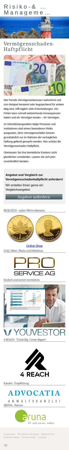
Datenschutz (47, 434)
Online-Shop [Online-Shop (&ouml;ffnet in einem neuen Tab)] (34, 245)
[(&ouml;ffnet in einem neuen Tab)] (34, 228)
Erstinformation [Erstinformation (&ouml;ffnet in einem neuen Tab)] (12, 437)
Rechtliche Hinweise (28, 434)
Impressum (9, 434)
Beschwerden (29, 437)
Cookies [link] (42, 437)
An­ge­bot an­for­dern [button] (33, 197)
